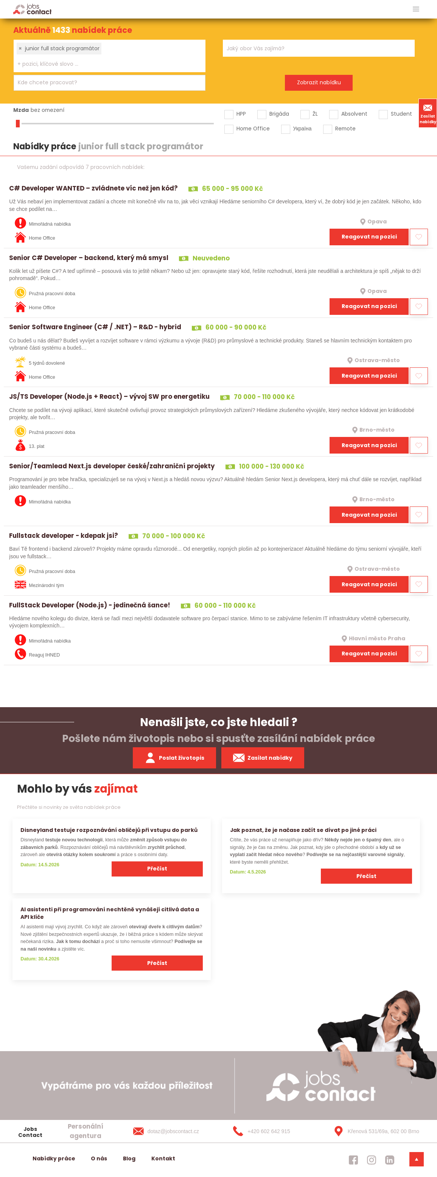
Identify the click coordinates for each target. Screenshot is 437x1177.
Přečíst (157, 868)
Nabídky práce (54, 1158)
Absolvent (354, 114)
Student (401, 114)
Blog (129, 1158)
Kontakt (163, 1158)
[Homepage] (32, 9)
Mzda (21, 110)
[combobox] (109, 56)
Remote (345, 128)
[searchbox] (104, 64)
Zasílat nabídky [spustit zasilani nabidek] (262, 758)
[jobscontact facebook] (353, 1160)
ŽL (315, 114)
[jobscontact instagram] (371, 1160)
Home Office (253, 128)
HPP (241, 114)
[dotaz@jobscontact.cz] (174, 1131)
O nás (99, 1158)
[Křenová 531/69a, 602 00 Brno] (374, 1131)
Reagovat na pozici (369, 236)
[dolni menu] (416, 1159)
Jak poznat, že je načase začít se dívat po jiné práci (303, 830)
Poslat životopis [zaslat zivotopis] (174, 758)
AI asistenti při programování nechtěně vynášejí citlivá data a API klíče (109, 913)
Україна (302, 128)
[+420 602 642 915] (273, 1131)
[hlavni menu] (416, 9)
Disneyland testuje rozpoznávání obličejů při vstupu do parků (109, 830)
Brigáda (279, 114)
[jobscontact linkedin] (390, 1160)
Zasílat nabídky (428, 113)
